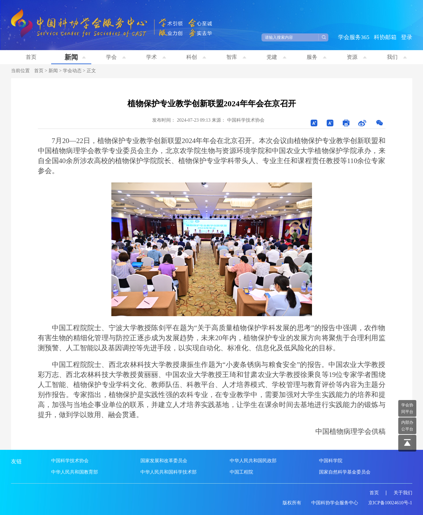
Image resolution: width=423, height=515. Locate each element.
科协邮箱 (385, 37)
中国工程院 (241, 472)
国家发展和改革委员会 (163, 460)
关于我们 (403, 492)
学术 (156, 57)
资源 (357, 57)
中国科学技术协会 (70, 460)
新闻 (75, 57)
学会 (116, 57)
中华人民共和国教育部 (74, 472)
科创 (196, 57)
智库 (236, 57)
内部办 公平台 (407, 425)
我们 (397, 57)
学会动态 (72, 70)
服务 (317, 57)
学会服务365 (353, 37)
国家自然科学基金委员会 (345, 472)
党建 (277, 57)
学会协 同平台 (407, 408)
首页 (31, 57)
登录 (406, 37)
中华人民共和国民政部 (253, 460)
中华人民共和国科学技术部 (168, 472)
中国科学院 (330, 460)
